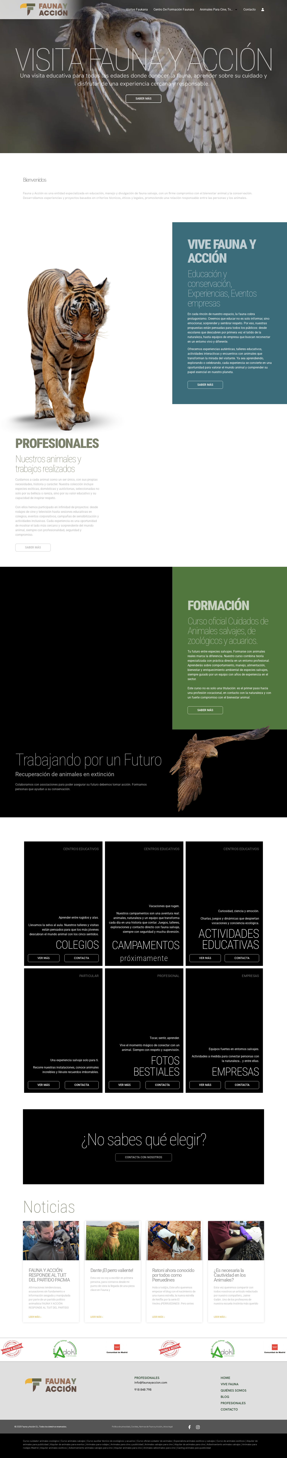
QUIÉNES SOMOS (233, 1390)
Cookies (134, 1426)
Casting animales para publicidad (194, 1447)
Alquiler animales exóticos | (54, 1447)
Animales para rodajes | (98, 1444)
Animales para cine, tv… (219, 9)
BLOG (225, 1397)
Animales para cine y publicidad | (128, 1444)
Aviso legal (167, 1426)
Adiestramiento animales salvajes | (224, 1444)
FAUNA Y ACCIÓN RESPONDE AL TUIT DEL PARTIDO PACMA (49, 1275)
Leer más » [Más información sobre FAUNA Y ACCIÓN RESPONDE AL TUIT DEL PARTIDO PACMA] (35, 1317)
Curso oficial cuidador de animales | (155, 1440)
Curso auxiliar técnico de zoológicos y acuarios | (112, 1440)
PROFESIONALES (233, 1403)
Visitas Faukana (137, 9)
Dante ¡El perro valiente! (111, 1270)
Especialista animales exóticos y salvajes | (195, 1440)
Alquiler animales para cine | (128, 1447)
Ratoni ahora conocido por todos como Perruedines (173, 1275)
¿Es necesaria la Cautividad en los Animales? (230, 1275)
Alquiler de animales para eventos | (68, 1444)
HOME (225, 1378)
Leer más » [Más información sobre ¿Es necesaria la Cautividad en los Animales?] (220, 1317)
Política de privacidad (121, 1426)
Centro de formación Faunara (174, 9)
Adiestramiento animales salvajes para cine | (91, 1447)
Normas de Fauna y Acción (151, 1426)
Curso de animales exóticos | (231, 1440)
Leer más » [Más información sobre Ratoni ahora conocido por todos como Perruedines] (158, 1317)
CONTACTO (229, 1409)
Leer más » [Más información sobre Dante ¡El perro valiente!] (96, 1317)
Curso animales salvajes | (74, 1440)
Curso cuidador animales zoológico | (42, 1440)
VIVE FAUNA (229, 1384)
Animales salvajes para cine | (159, 1444)
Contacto (249, 9)
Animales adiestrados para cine (159, 1447)
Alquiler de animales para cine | (190, 1444)
